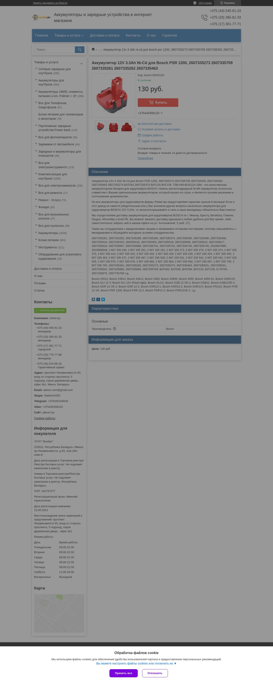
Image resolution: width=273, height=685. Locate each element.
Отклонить (155, 673)
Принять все (123, 673)
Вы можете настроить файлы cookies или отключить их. (135, 663)
